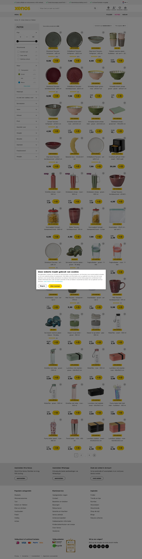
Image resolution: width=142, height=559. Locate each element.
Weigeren (42, 286)
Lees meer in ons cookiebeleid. (53, 281)
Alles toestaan (55, 286)
